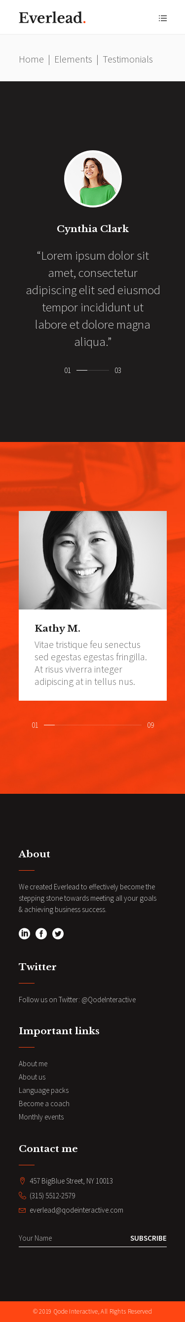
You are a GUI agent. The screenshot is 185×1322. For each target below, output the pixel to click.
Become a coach (44, 1103)
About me (33, 1063)
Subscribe (148, 1238)
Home (31, 59)
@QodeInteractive (108, 999)
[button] (81, 368)
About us (32, 1077)
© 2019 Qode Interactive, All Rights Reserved (92, 1311)
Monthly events (41, 1116)
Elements (73, 59)
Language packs (44, 1090)
